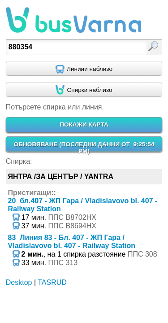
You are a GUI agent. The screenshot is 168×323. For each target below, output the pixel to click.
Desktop (19, 282)
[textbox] (74, 47)
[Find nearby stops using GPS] (84, 90)
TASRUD (52, 282)
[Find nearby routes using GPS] (84, 68)
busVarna (73, 20)
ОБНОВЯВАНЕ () (84, 147)
